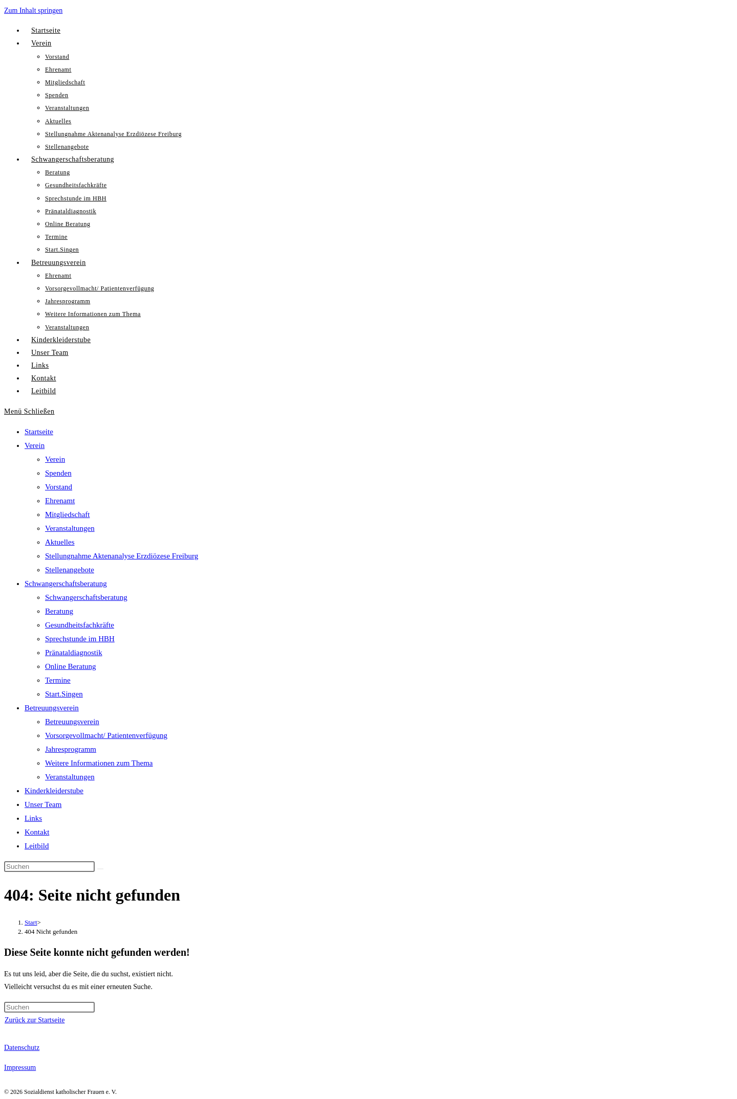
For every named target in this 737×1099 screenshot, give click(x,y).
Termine (58, 680)
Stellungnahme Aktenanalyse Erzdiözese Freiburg (121, 556)
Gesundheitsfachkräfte (79, 625)
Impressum (20, 1067)
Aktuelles (60, 542)
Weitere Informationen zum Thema (99, 763)
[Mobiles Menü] (29, 411)
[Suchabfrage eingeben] (49, 866)
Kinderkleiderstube (54, 791)
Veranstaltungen (70, 528)
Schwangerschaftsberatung (66, 583)
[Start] (31, 922)
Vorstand (58, 487)
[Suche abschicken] (100, 869)
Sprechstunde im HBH (80, 639)
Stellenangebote (69, 570)
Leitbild (37, 846)
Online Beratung (70, 666)
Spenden (58, 473)
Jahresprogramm (70, 749)
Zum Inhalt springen (33, 10)
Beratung (59, 611)
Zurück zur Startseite (34, 1020)
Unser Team (43, 804)
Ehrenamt (60, 501)
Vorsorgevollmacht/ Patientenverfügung (106, 735)
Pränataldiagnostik (73, 652)
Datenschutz (21, 1047)
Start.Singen (64, 694)
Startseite (39, 432)
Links (33, 818)
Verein (35, 445)
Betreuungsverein (52, 708)
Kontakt (37, 832)
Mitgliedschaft (67, 514)
